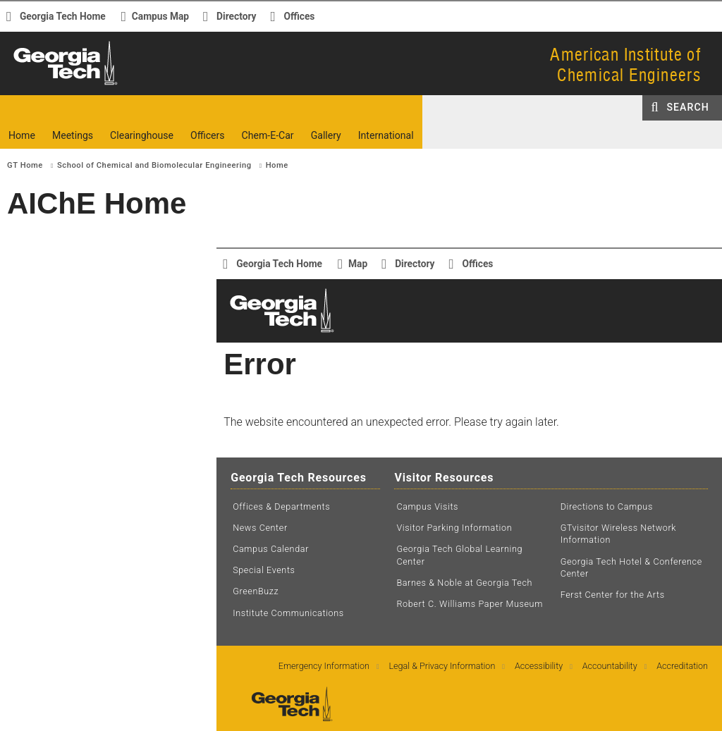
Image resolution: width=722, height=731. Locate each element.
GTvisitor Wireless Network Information (618, 534)
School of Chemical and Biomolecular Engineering (154, 165)
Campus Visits (427, 506)
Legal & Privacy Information (442, 666)
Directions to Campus (607, 506)
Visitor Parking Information (454, 527)
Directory (236, 16)
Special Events (264, 570)
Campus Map (160, 16)
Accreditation (682, 666)
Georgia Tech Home (63, 16)
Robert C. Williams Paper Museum (469, 603)
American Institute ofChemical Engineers (625, 64)
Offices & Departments (281, 506)
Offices (299, 16)
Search (687, 107)
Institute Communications (288, 613)
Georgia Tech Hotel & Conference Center (631, 567)
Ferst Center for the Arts (613, 594)
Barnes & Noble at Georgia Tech (464, 582)
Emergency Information (324, 666)
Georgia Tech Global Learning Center (459, 555)
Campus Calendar (271, 548)
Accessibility (539, 666)
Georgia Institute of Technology (54, 84)
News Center (260, 527)
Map (357, 263)
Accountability (609, 666)
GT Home (25, 165)
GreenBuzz (256, 591)
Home (277, 165)
